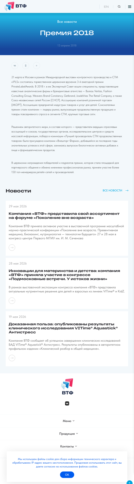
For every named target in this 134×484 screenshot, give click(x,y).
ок (67, 474)
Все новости (67, 22)
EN (106, 6)
